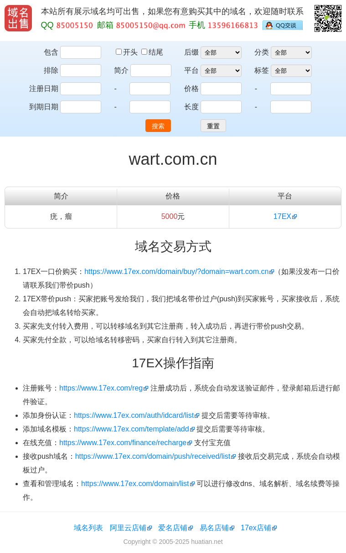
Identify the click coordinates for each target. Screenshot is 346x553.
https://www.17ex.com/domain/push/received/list (153, 456)
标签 (261, 70)
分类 (261, 52)
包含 (51, 52)
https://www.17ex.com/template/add (131, 429)
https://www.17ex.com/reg (101, 388)
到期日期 (43, 107)
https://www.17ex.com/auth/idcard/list (134, 415)
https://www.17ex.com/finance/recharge (122, 442)
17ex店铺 (256, 528)
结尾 (152, 52)
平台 (191, 70)
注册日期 (43, 88)
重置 (213, 126)
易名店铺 (214, 528)
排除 (51, 70)
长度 (191, 107)
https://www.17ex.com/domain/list (135, 483)
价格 (191, 88)
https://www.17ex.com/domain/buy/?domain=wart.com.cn (176, 271)
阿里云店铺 (128, 528)
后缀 (191, 52)
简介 (121, 70)
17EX (282, 216)
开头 (127, 52)
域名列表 (88, 528)
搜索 (158, 126)
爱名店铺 (172, 528)
